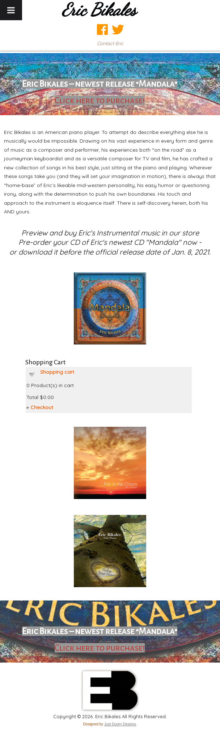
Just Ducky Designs (120, 724)
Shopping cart (57, 372)
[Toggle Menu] (11, 10)
